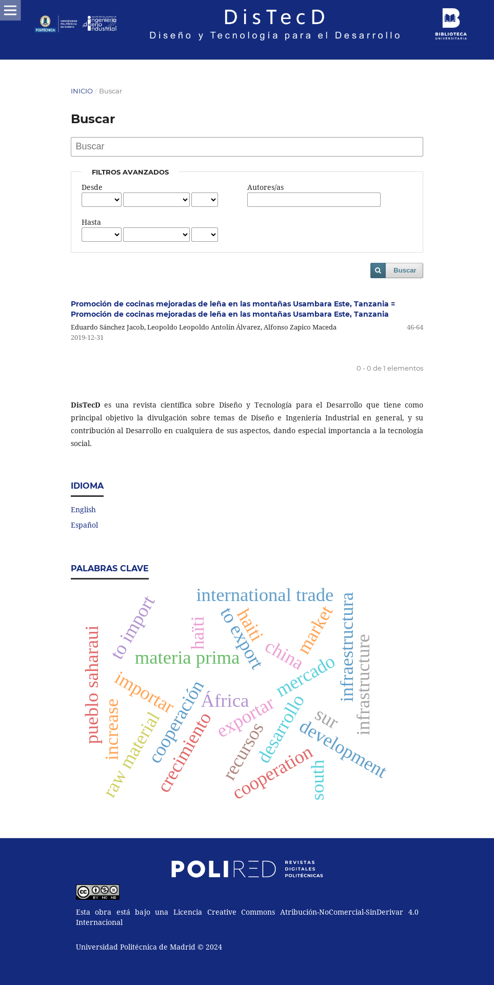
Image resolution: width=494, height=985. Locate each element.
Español (84, 525)
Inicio (82, 91)
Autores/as (265, 187)
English (83, 509)
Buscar (404, 270)
